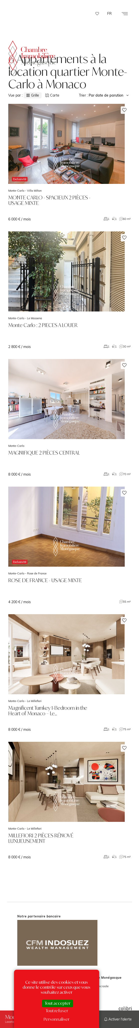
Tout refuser (57, 1010)
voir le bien (69, 162)
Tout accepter (57, 1003)
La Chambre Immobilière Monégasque (32, 56)
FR (109, 13)
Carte (52, 95)
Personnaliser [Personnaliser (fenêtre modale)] (56, 1019)
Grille (32, 95)
